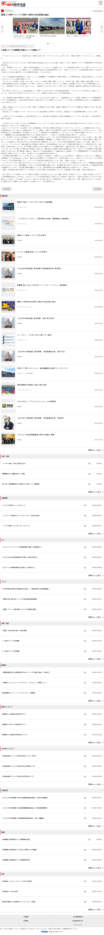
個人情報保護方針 (78, 916)
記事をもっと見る (94, 450)
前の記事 (6, 189)
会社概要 (26, 916)
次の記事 (97, 189)
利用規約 (26, 920)
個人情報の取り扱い (78, 920)
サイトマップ (78, 925)
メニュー (100, 3)
